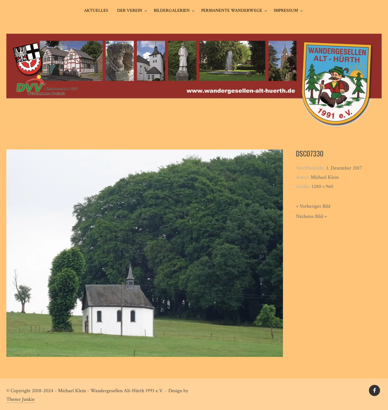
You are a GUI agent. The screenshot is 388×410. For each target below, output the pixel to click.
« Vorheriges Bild (313, 206)
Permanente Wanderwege (231, 10)
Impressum (286, 10)
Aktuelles (96, 10)
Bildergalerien (172, 10)
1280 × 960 (322, 186)
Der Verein (129, 10)
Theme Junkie (20, 399)
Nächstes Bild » (311, 216)
